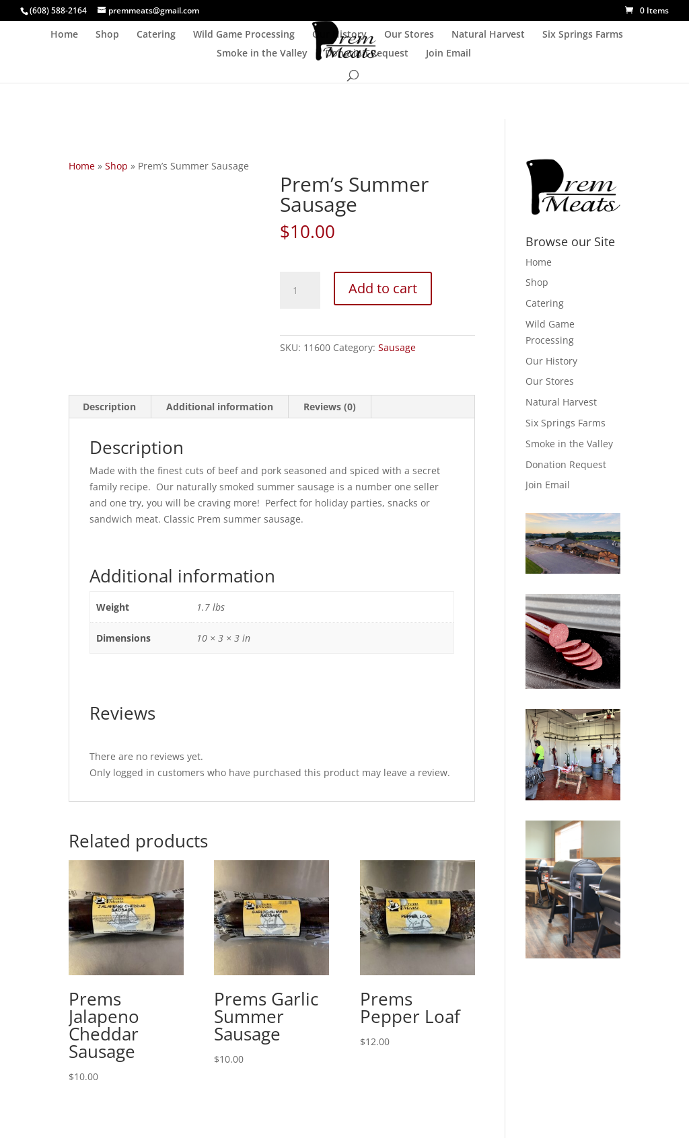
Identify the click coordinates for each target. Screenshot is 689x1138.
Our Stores (409, 35)
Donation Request (366, 53)
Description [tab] (109, 406)
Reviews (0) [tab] (329, 406)
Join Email (448, 53)
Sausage (397, 347)
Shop (107, 35)
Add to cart (383, 288)
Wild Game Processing (244, 35)
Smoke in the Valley (262, 53)
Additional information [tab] (219, 406)
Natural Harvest (488, 35)
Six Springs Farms (582, 35)
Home (64, 35)
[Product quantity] (300, 290)
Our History (339, 35)
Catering (156, 35)
